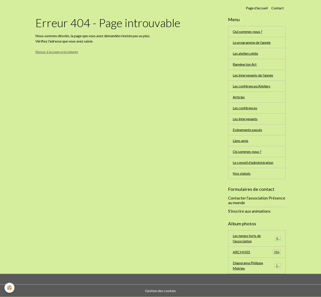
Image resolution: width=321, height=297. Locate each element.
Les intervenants (245, 119)
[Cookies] (9, 288)
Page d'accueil (257, 8)
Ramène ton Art (245, 64)
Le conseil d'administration (253, 162)
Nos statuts (242, 173)
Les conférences (245, 108)
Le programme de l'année (252, 42)
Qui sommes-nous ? (247, 31)
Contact (277, 8)
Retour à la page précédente (56, 52)
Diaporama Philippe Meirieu (257, 265)
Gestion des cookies (160, 291)
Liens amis (240, 140)
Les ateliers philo (245, 53)
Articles (239, 97)
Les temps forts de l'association (257, 238)
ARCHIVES (257, 252)
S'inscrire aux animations (249, 211)
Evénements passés (247, 130)
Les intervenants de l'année (253, 75)
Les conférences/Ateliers (251, 86)
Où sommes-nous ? (247, 151)
